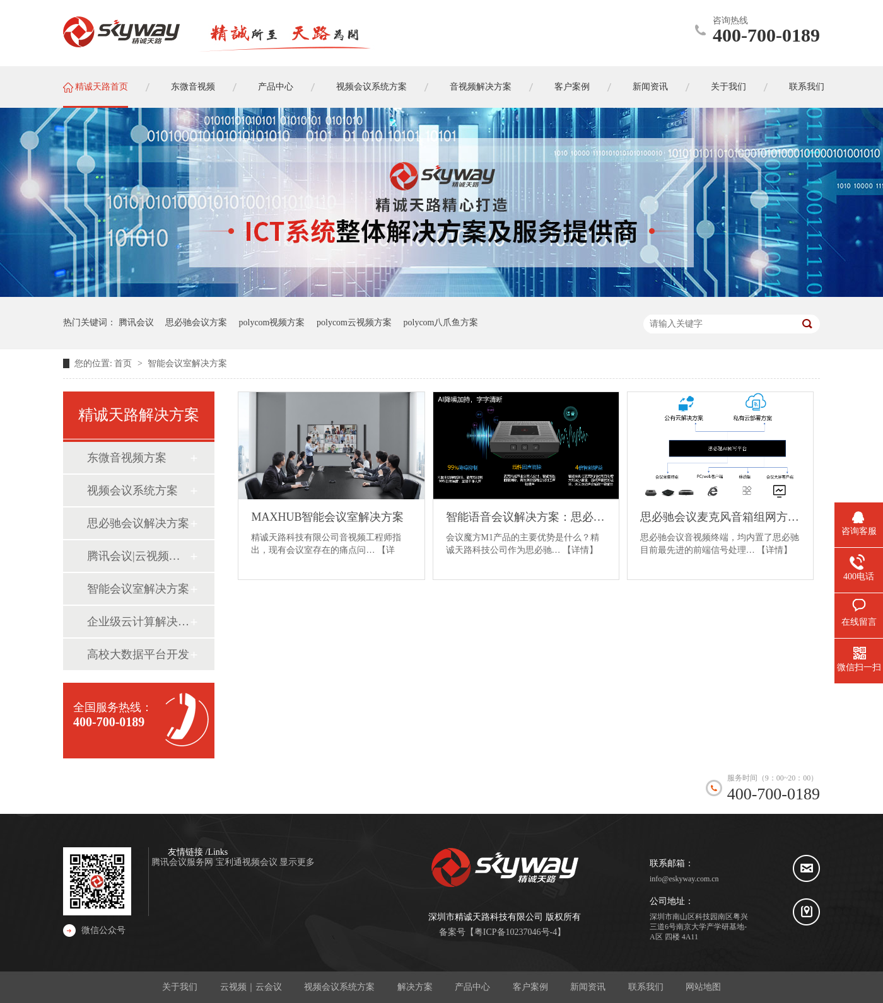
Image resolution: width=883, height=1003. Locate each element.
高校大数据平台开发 (138, 654)
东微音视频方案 (127, 457)
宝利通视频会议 (248, 862)
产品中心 (472, 987)
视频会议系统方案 (132, 490)
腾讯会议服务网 (183, 862)
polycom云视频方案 (354, 322)
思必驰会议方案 (196, 322)
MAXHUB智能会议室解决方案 (327, 517)
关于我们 (179, 987)
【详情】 (580, 550)
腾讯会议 (136, 322)
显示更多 (297, 862)
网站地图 (703, 987)
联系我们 (646, 987)
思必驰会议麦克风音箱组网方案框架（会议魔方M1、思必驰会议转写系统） (720, 517)
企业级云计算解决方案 (138, 621)
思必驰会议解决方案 (138, 523)
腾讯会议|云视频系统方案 (138, 556)
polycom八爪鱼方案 (441, 322)
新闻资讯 (587, 987)
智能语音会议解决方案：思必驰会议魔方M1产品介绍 (526, 517)
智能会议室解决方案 (187, 363)
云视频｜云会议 (251, 987)
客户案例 (530, 987)
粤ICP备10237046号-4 (515, 932)
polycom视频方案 (272, 322)
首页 (124, 363)
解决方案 (415, 987)
